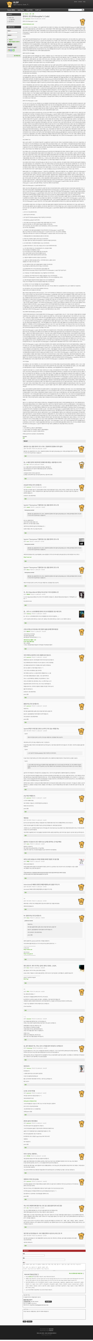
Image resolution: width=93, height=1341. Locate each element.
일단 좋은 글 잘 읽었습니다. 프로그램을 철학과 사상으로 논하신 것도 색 (43, 1233)
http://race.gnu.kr (28, 953)
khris (28, 967)
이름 (24, 1253)
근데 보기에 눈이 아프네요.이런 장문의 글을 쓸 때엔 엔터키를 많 (41, 629)
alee (28, 1207)
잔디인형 (28, 1156)
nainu (28, 844)
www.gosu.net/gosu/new (30, 1101)
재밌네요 (26, 818)
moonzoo (29, 1068)
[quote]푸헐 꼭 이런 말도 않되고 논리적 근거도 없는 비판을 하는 (41, 729)
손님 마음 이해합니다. (29, 796)
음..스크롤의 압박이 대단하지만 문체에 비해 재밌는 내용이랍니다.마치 (43, 462)
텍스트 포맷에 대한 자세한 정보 (75, 1274)
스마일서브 (50, 1332)
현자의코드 (27, 1066)
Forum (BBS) (11, 10)
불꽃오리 (28, 631)
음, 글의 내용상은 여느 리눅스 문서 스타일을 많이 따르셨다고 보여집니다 (43, 1046)
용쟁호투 (28, 594)
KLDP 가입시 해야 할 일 (29, 641)
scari (28, 541)
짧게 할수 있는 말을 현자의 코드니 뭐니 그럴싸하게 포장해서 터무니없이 (43, 446)
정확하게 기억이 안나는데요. (31, 1179)
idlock (28, 569)
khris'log (26, 979)
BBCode (31, 1278)
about (75, 1)
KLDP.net (38, 10)
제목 (24, 1258)
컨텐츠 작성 (11, 17)
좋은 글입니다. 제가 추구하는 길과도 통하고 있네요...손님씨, (40, 966)
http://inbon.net (28, 949)
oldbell (28, 507)
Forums (26, 14)
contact (80, 1)
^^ (24, 899)
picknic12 (28, 18)
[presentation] (36, 1317)
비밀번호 (9, 35)
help (84, 1)
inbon (28, 917)
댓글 (24, 1262)
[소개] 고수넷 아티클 (29, 1091)
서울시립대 (51, 1330)
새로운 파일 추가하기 (27, 1301)
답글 (25, 456)
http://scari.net (27, 557)
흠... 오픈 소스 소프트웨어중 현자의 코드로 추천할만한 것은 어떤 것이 (42, 611)
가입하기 (11, 39)
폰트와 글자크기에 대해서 (30, 1121)
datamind (29, 1018)
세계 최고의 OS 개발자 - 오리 (30, 640)
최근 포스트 (11, 21)
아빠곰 (28, 861)
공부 (30, 14)
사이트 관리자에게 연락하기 (50, 1334)
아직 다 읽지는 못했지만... (31, 1154)
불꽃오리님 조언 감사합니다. (31, 704)
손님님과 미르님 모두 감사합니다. (33, 485)
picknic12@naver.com (28, 24)
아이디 (9, 31)
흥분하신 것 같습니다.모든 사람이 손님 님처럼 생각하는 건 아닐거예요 (42, 842)
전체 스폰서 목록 (40, 1334)
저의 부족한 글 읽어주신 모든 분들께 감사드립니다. (37, 655)
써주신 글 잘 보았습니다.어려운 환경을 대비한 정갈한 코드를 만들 (41, 859)
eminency (29, 613)
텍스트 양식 (27, 1275)
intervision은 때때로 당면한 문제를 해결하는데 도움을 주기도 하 (41, 884)
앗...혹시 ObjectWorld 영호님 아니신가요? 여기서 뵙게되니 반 (41, 592)
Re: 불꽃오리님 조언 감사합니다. (33, 916)
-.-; (25, 1017)
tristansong (29, 1048)
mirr (28, 464)
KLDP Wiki (30, 10)
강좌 (33, 14)
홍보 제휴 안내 (17, 55)
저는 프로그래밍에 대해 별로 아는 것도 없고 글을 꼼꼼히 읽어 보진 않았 (43, 1206)
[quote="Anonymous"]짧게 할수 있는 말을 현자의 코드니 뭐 (41, 505)
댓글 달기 (26, 441)
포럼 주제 (12, 19)
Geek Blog (21, 10)
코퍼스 (28, 991)
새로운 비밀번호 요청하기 (14, 42)
